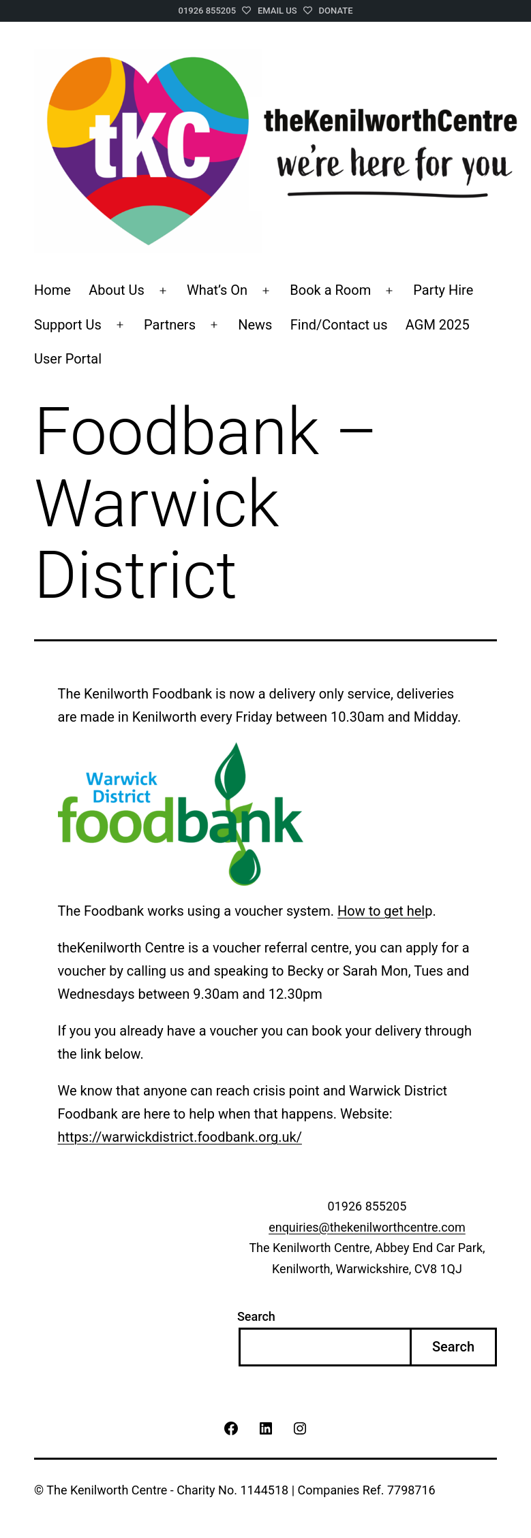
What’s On (217, 290)
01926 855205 (208, 10)
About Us (117, 290)
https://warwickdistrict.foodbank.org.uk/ (180, 1137)
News (255, 325)
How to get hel (381, 911)
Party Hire (443, 290)
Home (52, 290)
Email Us (277, 10)
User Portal (68, 359)
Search (256, 1316)
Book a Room (330, 290)
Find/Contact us (339, 325)
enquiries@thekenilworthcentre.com (367, 1227)
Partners (170, 325)
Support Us (68, 325)
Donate (336, 10)
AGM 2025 (438, 325)
